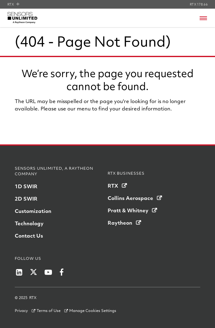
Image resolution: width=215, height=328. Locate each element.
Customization (33, 210)
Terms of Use (49, 310)
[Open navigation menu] (203, 18)
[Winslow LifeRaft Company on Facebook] (61, 272)
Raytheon (120, 222)
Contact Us (29, 235)
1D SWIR (26, 186)
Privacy (21, 310)
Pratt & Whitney (128, 210)
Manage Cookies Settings (92, 310)
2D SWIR (26, 198)
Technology (29, 223)
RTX (13, 4)
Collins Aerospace (130, 197)
